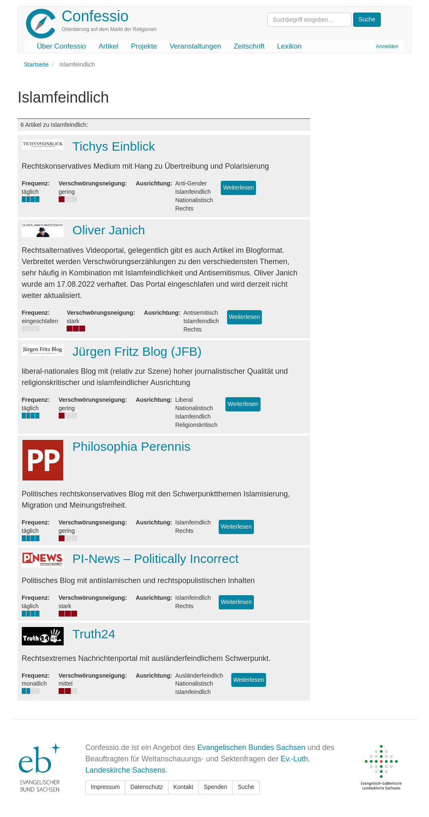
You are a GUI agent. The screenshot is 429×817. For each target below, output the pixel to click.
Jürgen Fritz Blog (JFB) (137, 351)
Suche (246, 787)
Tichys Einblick (113, 146)
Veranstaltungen (195, 46)
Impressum (105, 787)
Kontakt (183, 787)
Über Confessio (61, 46)
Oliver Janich (108, 230)
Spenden (215, 787)
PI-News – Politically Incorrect (155, 558)
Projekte (144, 46)
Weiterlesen (238, 187)
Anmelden (387, 46)
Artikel (108, 46)
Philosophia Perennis (131, 446)
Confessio (95, 16)
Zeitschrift (249, 46)
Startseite (36, 64)
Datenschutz (146, 787)
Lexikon (289, 46)
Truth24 (93, 634)
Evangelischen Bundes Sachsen (251, 747)
